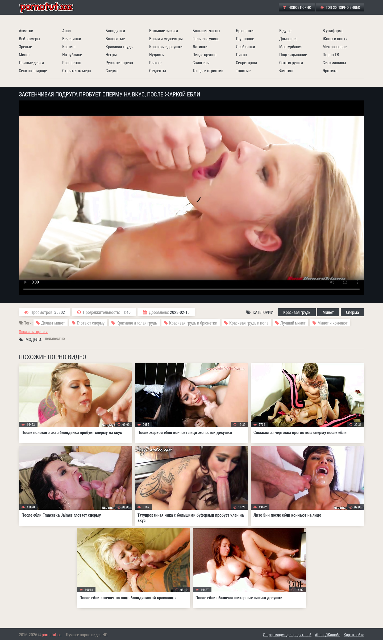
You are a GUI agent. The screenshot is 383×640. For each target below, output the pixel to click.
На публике (72, 54)
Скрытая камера (76, 70)
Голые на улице (206, 38)
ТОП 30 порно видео (340, 7)
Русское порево (119, 62)
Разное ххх (71, 62)
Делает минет (53, 323)
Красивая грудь (119, 46)
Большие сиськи (163, 30)
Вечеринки (71, 38)
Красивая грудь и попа (248, 323)
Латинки (200, 46)
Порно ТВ (331, 54)
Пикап (241, 54)
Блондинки (115, 30)
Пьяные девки (31, 62)
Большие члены (206, 30)
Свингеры (201, 62)
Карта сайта (354, 634)
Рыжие (155, 62)
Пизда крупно (205, 54)
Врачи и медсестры (166, 38)
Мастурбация (290, 46)
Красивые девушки (165, 46)
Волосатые (115, 38)
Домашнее (288, 38)
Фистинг (286, 70)
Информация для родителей (287, 634)
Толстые (243, 70)
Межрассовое (335, 46)
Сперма (112, 70)
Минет (24, 54)
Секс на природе (33, 70)
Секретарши (246, 62)
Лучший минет (293, 323)
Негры (111, 54)
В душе (285, 30)
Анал (66, 30)
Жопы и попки (335, 38)
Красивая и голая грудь (136, 323)
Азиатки (26, 30)
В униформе (333, 30)
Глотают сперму (91, 323)
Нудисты (157, 54)
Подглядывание (293, 54)
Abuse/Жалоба (327, 634)
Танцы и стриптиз (208, 70)
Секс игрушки (291, 62)
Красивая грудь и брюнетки (193, 323)
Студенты (157, 70)
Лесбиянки (245, 46)
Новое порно (297, 7)
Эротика (330, 70)
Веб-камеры (29, 38)
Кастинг (69, 46)
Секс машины (334, 62)
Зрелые (25, 46)
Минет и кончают (333, 323)
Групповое (245, 38)
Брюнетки (244, 30)
